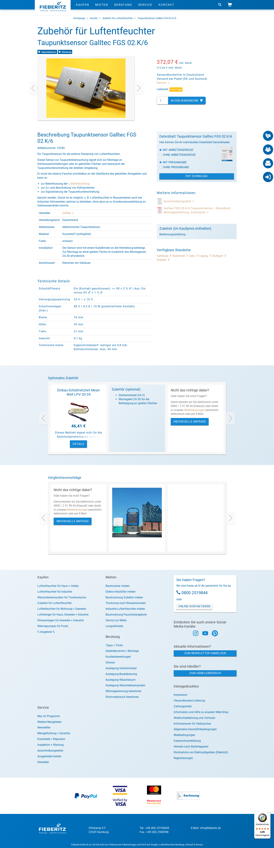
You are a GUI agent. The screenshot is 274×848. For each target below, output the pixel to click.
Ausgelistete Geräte (49, 756)
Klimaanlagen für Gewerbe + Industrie (60, 620)
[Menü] (268, 813)
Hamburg (164, 255)
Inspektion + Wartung (50, 744)
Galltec (68, 213)
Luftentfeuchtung (79, 183)
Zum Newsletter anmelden (205, 653)
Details (163, 82)
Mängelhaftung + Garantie (53, 733)
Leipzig (205, 255)
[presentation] (33, 88)
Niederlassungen (194, 410)
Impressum (181, 694)
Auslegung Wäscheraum (121, 679)
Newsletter (43, 727)
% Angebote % (46, 632)
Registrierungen (183, 758)
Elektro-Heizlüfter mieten (121, 591)
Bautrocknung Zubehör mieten (124, 597)
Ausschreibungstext (179, 201)
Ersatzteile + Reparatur (51, 739)
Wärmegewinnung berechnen (123, 691)
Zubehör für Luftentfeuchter (117, 18)
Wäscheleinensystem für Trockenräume (61, 597)
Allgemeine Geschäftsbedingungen (195, 729)
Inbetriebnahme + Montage (122, 651)
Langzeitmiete (114, 626)
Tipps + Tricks (114, 645)
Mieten (101, 8)
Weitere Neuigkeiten (49, 722)
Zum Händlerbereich (205, 673)
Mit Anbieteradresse (176, 150)
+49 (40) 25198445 (157, 828)
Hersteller (43, 762)
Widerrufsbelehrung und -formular (194, 718)
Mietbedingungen (184, 735)
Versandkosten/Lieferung (189, 700)
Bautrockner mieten (117, 586)
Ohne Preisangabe (174, 167)
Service (145, 8)
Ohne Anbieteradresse (177, 154)
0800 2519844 (195, 592)
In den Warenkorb (187, 100)
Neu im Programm (48, 716)
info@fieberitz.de (210, 828)
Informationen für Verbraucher (192, 723)
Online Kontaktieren (194, 606)
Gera (194, 255)
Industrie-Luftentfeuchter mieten (125, 608)
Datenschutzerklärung (187, 740)
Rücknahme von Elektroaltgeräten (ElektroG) (201, 752)
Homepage (79, 18)
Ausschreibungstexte (50, 750)
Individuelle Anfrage (190, 421)
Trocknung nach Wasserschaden (126, 603)
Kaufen (82, 8)
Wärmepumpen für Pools (52, 626)
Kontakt (166, 8)
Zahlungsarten (183, 706)
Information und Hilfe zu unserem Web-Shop (201, 712)
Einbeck (163, 260)
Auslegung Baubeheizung (121, 674)
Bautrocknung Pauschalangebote (126, 614)
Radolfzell (180, 255)
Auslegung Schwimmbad (121, 668)
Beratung (123, 8)
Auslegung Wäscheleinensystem (125, 685)
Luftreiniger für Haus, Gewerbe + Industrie (62, 614)
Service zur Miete (116, 620)
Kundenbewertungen (118, 656)
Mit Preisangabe (173, 162)
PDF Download (197, 176)
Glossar (110, 662)
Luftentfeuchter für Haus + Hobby (58, 586)
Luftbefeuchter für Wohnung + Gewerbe (61, 608)
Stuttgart (219, 255)
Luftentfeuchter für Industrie (54, 591)
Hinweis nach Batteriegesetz (191, 746)
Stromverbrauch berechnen (122, 697)
